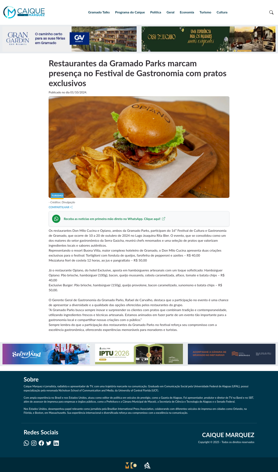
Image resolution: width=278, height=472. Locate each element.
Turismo (205, 12)
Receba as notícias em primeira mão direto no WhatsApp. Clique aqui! (114, 218)
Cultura (222, 12)
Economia (187, 12)
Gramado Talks (99, 12)
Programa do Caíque (130, 12)
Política (155, 12)
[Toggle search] (271, 12)
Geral (170, 12)
